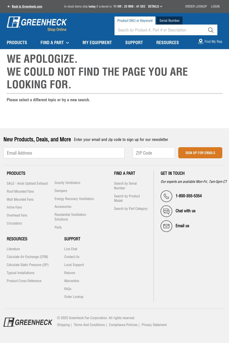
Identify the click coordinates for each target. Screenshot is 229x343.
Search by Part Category (131, 208)
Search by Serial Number (125, 185)
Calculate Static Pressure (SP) (28, 264)
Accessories (63, 206)
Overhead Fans (17, 215)
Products (16, 173)
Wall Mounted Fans (20, 199)
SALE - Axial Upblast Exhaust (27, 183)
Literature (13, 249)
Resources (17, 239)
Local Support (74, 264)
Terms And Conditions (89, 324)
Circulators (14, 223)
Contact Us (71, 256)
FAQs (67, 289)
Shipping (63, 324)
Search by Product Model (127, 198)
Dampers (61, 190)
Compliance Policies (123, 324)
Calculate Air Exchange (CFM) (27, 256)
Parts (58, 227)
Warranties (71, 281)
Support (72, 239)
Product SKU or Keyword (135, 20)
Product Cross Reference (24, 281)
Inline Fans (14, 207)
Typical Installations (20, 273)
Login (215, 6)
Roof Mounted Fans (20, 191)
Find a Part (124, 173)
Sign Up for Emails (200, 153)
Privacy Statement (154, 324)
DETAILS (155, 6)
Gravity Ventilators (67, 182)
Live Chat (70, 249)
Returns (69, 273)
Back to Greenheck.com (27, 6)
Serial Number (169, 20)
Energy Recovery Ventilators (74, 198)
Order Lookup (196, 6)
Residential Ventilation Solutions (70, 216)
